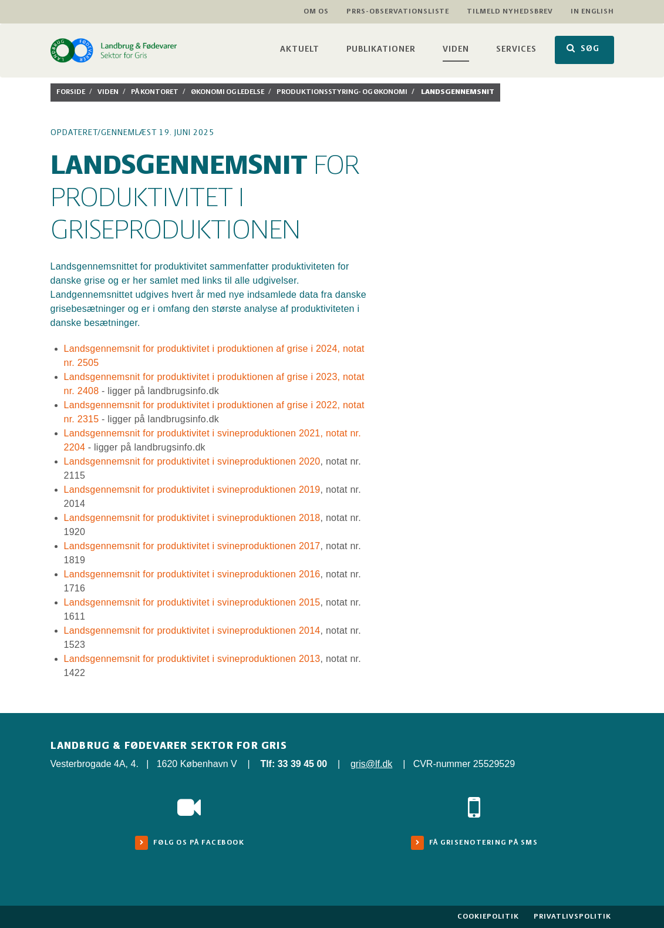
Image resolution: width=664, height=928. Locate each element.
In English (592, 11)
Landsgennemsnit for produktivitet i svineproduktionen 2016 (192, 574)
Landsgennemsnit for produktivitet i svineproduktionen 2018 (192, 518)
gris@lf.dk (371, 764)
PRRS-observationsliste (397, 11)
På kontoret (154, 92)
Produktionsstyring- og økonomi (342, 92)
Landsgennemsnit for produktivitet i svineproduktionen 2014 (192, 631)
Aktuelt (299, 49)
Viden (456, 49)
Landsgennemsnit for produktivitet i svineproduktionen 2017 (192, 546)
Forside (70, 92)
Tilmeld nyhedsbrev (510, 11)
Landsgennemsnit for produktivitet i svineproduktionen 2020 (192, 461)
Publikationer (381, 49)
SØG (583, 48)
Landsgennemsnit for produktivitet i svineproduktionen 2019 (192, 490)
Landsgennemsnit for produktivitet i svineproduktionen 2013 (192, 659)
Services (516, 49)
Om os (316, 11)
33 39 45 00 (303, 764)
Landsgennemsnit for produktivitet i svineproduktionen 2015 (192, 602)
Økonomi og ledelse (227, 92)
